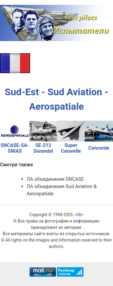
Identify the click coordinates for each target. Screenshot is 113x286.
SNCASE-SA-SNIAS (15, 148)
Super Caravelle (71, 148)
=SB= (78, 214)
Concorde (99, 148)
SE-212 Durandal (43, 148)
